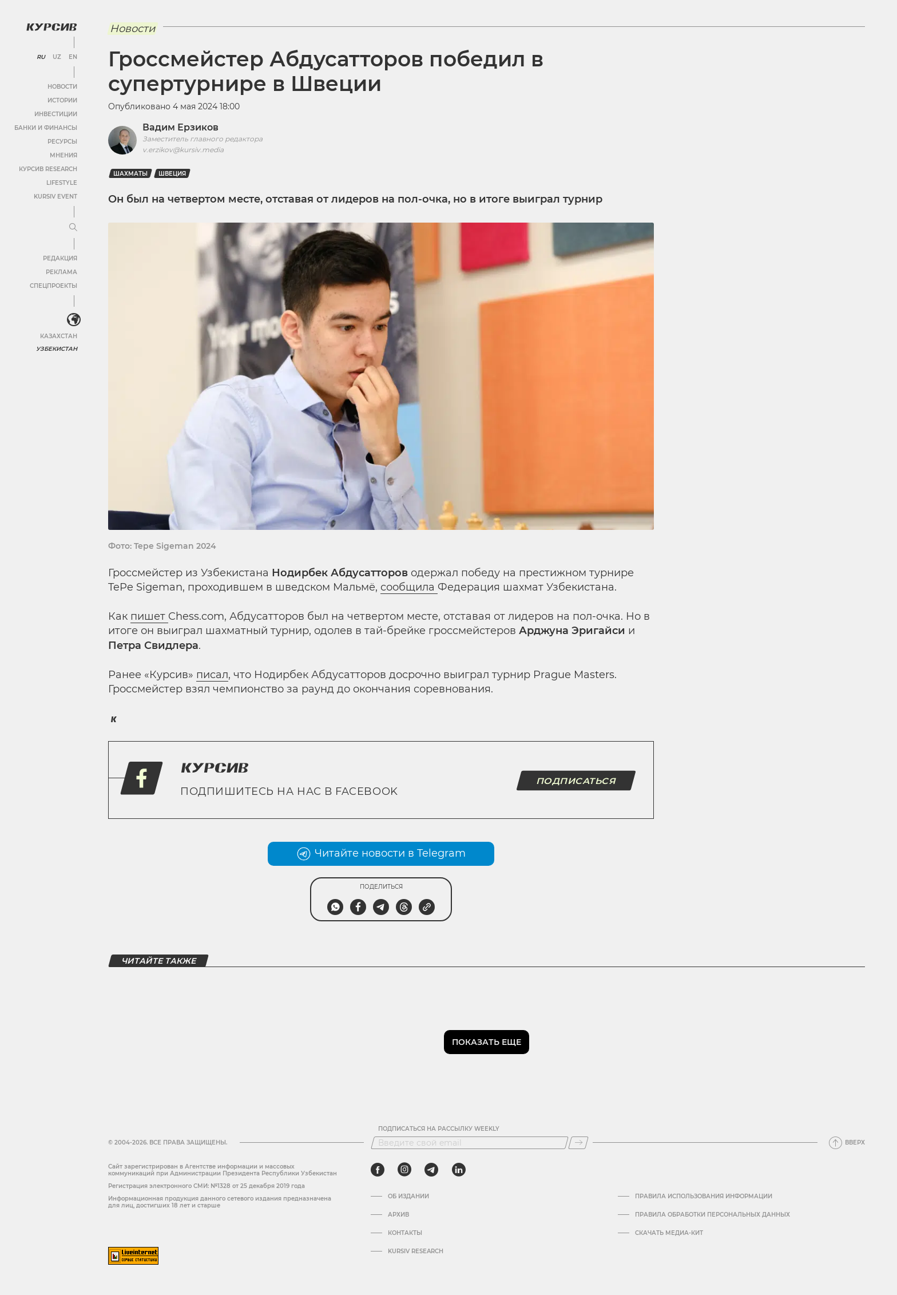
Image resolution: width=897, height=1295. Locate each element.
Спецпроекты (53, 286)
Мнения (63, 155)
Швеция (172, 173)
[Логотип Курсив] (51, 27)
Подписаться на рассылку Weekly (438, 1129)
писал (212, 674)
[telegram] (431, 1170)
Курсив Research (48, 169)
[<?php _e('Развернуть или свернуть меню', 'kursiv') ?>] (74, 319)
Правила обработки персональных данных (712, 1214)
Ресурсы (62, 141)
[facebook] (377, 1170)
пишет (149, 616)
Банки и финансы (45, 128)
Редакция (60, 258)
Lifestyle (61, 183)
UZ (57, 57)
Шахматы (130, 173)
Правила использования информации (703, 1196)
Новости (62, 86)
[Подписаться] (578, 1142)
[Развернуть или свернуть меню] (73, 227)
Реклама (61, 272)
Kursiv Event (55, 196)
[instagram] (404, 1170)
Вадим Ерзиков (180, 127)
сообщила (409, 587)
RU (41, 57)
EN (73, 57)
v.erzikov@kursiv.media (183, 149)
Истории (62, 100)
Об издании (408, 1196)
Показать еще (486, 1042)
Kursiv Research (415, 1251)
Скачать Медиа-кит (669, 1233)
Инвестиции (55, 114)
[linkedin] (458, 1170)
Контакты (405, 1233)
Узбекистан (57, 349)
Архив (398, 1214)
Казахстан (58, 336)
